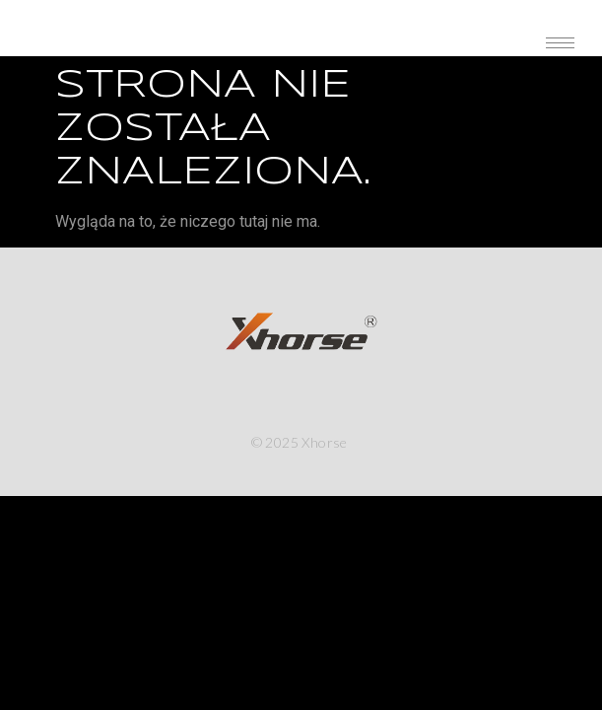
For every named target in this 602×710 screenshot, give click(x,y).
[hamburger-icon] (560, 43)
